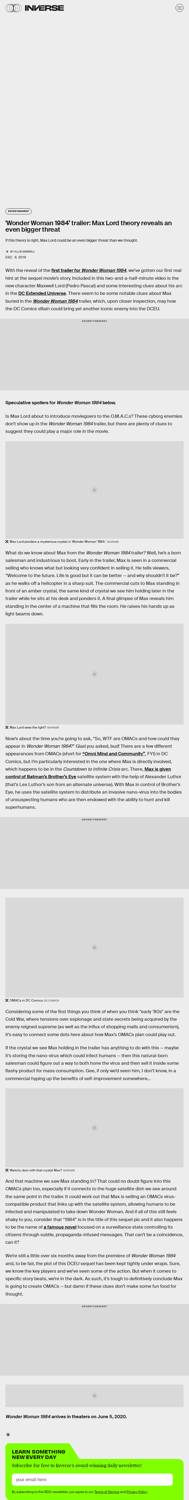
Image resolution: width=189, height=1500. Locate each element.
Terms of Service (106, 1492)
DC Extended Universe (42, 293)
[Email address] (92, 1480)
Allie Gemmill (24, 251)
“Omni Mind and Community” (113, 754)
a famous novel (60, 1227)
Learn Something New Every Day (38, 1453)
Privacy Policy (137, 1492)
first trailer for (88, 270)
